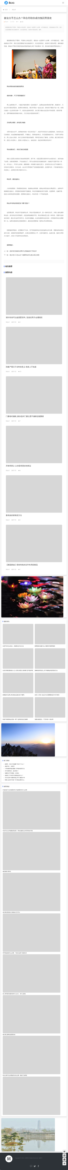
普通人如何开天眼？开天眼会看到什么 (14, 780)
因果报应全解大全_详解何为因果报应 (45, 646)
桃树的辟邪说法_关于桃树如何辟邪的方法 (46, 670)
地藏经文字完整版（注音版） (12, 773)
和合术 (14, 9)
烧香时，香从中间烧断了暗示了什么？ (14, 764)
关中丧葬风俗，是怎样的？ (12, 771)
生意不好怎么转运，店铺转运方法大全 (13, 646)
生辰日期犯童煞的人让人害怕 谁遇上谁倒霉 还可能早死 (18, 670)
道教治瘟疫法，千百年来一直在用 (44, 719)
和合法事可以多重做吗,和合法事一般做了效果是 (15, 1075)
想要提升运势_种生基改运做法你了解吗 (13, 695)
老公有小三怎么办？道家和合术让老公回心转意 (24, 255)
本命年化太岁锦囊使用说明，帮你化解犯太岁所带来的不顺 (18, 830)
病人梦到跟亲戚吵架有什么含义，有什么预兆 (14, 993)
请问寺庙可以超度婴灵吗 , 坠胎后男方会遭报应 (24, 317)
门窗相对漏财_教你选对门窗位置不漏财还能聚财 (25, 416)
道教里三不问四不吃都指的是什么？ (14, 775)
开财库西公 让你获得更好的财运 (18, 466)
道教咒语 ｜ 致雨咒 (10, 766)
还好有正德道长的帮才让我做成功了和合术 (23, 251)
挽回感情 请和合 (7, 871)
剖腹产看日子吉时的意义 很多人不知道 (21, 367)
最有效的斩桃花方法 (14, 515)
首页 (6, 9)
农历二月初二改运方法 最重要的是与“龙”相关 (47, 695)
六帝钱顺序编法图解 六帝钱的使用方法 (15, 768)
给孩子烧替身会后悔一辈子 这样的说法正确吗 (15, 719)
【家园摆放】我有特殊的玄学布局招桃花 (22, 565)
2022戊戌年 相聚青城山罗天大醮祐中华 (15, 777)
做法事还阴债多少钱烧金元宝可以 (11, 912)
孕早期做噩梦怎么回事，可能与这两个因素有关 (15, 953)
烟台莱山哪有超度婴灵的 (9, 1034)
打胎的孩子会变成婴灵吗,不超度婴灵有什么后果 (15, 790)
